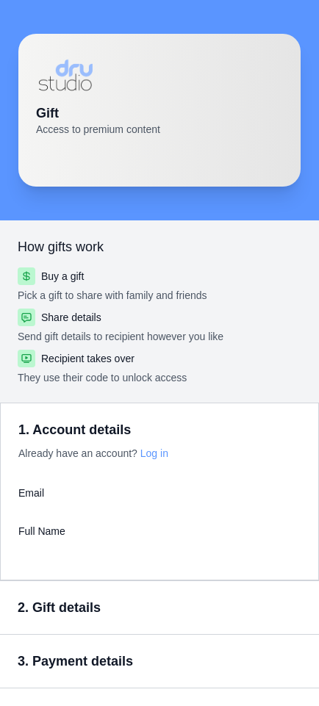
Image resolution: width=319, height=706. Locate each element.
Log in (154, 453)
